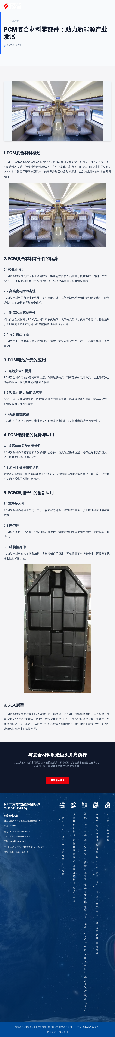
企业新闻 (108, 819)
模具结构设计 (85, 849)
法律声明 (63, 1032)
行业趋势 (108, 834)
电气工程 (97, 886)
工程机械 (97, 917)
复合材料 (79, 161)
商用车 (97, 818)
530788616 (22, 852)
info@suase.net (18, 841)
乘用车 (97, 849)
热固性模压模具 (74, 824)
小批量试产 (85, 984)
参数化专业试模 (85, 917)
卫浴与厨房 (97, 833)
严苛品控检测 (85, 941)
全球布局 (63, 869)
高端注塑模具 (74, 874)
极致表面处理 (85, 963)
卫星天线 (97, 901)
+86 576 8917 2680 (20, 831)
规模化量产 (85, 1002)
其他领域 (97, 948)
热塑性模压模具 (74, 850)
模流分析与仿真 (85, 824)
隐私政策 (51, 1032)
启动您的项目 (57, 780)
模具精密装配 (85, 893)
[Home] (13, 6)
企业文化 (63, 819)
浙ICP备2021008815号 (87, 1027)
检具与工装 (74, 895)
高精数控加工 (85, 871)
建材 (97, 874)
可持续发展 (63, 836)
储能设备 (97, 862)
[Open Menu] (109, 6)
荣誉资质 (63, 853)
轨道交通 (97, 932)
